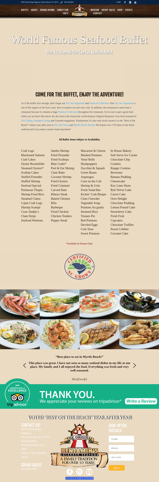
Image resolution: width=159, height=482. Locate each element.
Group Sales (108, 9)
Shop (120, 9)
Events (129, 9)
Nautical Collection (99, 103)
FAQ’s (65, 13)
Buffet (25, 9)
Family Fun (62, 9)
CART (118, 2)
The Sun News (61, 125)
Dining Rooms (47, 9)
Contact (97, 13)
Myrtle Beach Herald (84, 125)
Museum (95, 9)
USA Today (27, 120)
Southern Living (42, 120)
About (34, 9)
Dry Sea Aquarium (75, 103)
